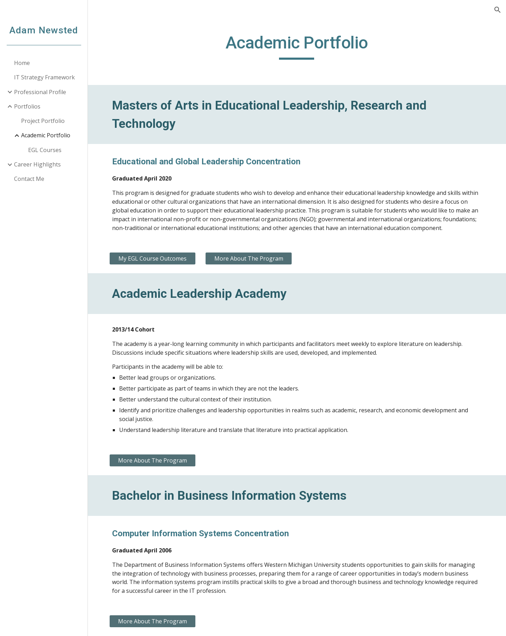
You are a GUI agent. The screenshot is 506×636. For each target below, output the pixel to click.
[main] (297, 46)
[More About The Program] (249, 258)
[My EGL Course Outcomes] (153, 258)
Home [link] (22, 63)
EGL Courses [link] (44, 150)
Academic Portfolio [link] (45, 135)
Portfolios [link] (27, 106)
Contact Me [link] (29, 179)
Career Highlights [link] (37, 164)
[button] (497, 9)
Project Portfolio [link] (43, 121)
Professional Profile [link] (40, 92)
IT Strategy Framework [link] (44, 77)
